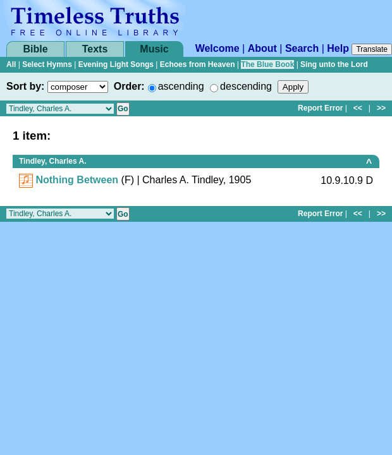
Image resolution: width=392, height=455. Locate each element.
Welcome (217, 48)
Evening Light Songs (116, 64)
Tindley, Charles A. (52, 161)
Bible (35, 49)
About (262, 48)
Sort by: (25, 86)
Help (338, 48)
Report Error (320, 108)
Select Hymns (47, 64)
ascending (181, 86)
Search (302, 48)
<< (357, 108)
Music (154, 49)
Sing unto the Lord (334, 64)
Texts (95, 49)
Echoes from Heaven (197, 64)
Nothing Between (76, 179)
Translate (372, 49)
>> (381, 108)
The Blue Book (267, 64)
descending (246, 86)
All (11, 64)
